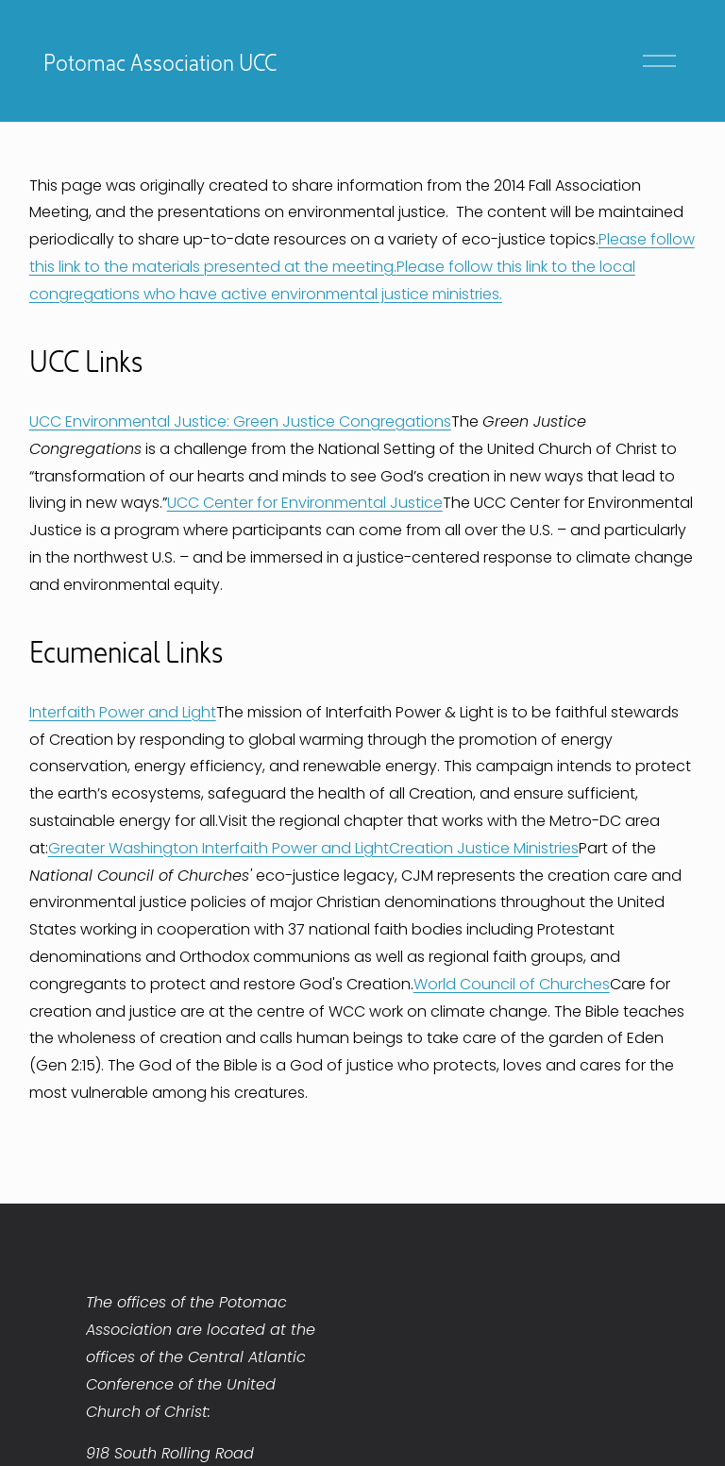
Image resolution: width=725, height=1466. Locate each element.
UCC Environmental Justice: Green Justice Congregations (240, 421)
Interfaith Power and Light (122, 712)
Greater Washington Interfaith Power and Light (218, 848)
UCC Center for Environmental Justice (305, 503)
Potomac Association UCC (160, 60)
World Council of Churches (511, 984)
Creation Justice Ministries (484, 848)
